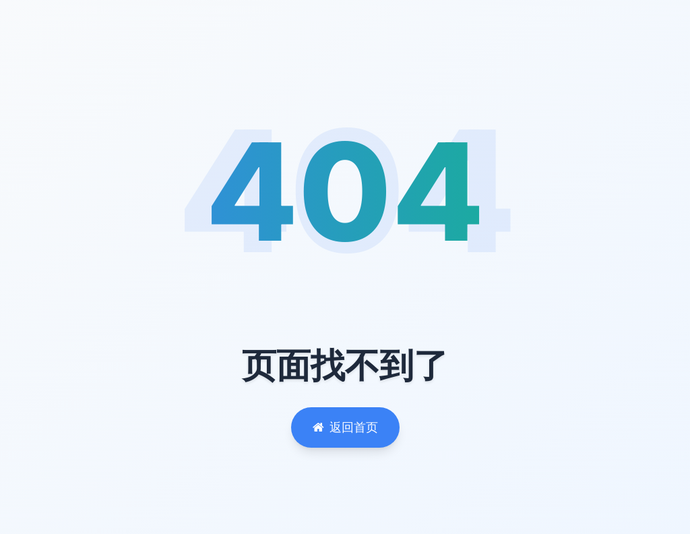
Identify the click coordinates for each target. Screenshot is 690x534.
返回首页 (345, 427)
